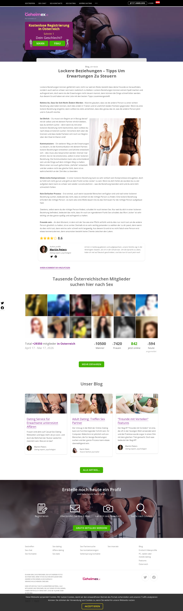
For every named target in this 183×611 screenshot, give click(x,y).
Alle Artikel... (91, 470)
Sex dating (71, 3)
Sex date (56, 554)
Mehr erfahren (91, 364)
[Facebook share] (2, 308)
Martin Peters (58, 249)
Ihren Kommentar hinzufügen (55, 267)
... (96, 3)
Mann (40, 43)
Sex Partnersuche (87, 546)
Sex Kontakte (56, 3)
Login (150, 3)
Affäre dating (85, 3)
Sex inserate (113, 546)
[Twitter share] (2, 303)
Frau (57, 43)
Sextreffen (30, 3)
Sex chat (42, 3)
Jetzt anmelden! (137, 3)
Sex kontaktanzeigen (89, 550)
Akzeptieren (92, 606)
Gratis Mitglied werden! (91, 528)
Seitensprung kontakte (90, 554)
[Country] (158, 2)
